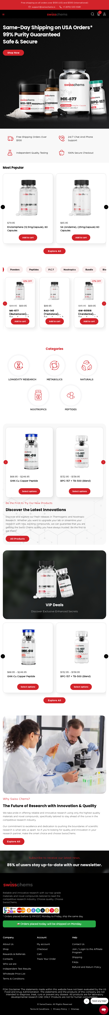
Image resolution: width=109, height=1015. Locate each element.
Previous (5, 303)
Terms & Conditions (13, 978)
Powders (15, 269)
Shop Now (13, 52)
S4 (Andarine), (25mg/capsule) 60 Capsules (79, 229)
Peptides (34, 269)
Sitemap (75, 1009)
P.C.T (51, 269)
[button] (106, 207)
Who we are (9, 964)
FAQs (75, 962)
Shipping (77, 957)
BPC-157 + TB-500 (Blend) (75, 481)
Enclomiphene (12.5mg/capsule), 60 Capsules (27, 229)
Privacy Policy (60, 1009)
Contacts (8, 959)
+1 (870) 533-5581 (70, 7)
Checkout (42, 949)
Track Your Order (46, 959)
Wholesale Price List (14, 973)
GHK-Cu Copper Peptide (24, 481)
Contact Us (78, 944)
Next (104, 303)
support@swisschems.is (41, 7)
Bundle (89, 269)
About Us (8, 944)
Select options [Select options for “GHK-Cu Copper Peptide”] (29, 491)
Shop (6, 949)
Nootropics (70, 269)
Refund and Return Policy (86, 967)
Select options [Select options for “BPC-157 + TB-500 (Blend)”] (79, 491)
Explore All (54, 251)
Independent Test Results (17, 968)
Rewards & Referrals (14, 954)
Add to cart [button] (28, 237)
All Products (17, 538)
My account (43, 944)
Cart (39, 954)
